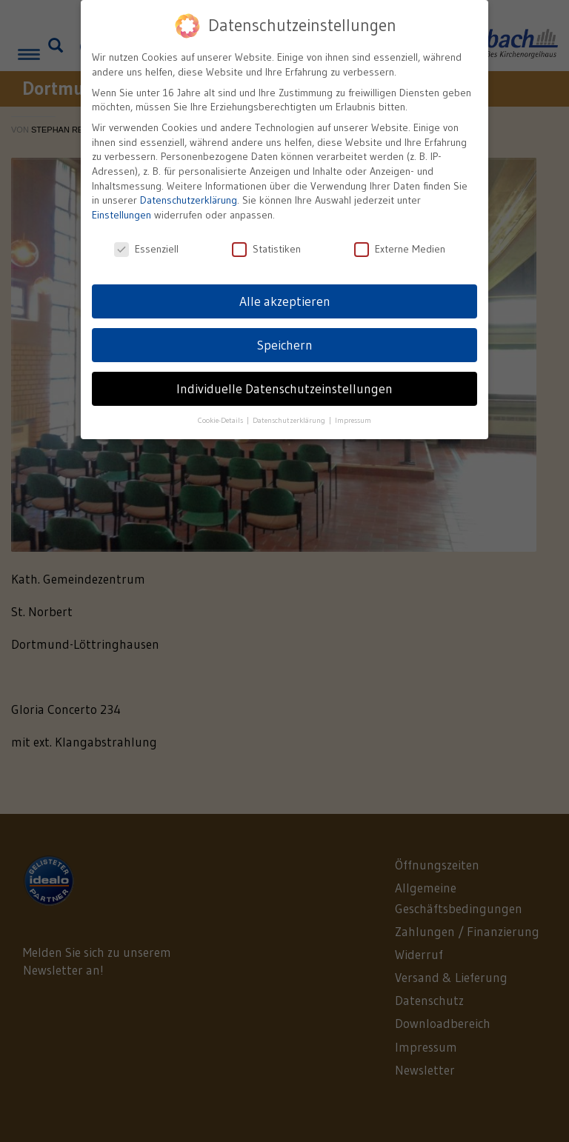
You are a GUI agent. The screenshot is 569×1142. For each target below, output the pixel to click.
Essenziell (146, 248)
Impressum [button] (353, 419)
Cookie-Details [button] (221, 419)
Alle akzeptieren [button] (284, 300)
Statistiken (266, 248)
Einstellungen (121, 213)
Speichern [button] (285, 343)
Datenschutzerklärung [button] (290, 419)
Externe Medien (399, 248)
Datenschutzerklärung (188, 199)
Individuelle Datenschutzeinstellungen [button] (284, 387)
